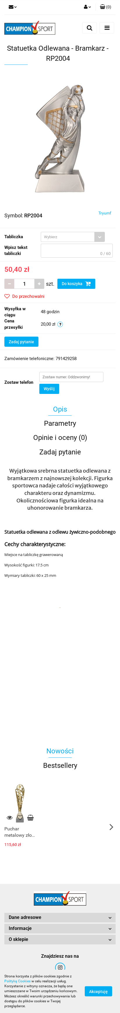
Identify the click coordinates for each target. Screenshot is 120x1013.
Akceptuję (98, 991)
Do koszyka (76, 284)
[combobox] (73, 237)
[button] (106, 7)
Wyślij (49, 388)
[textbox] (67, 237)
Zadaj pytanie (21, 341)
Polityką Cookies (17, 981)
